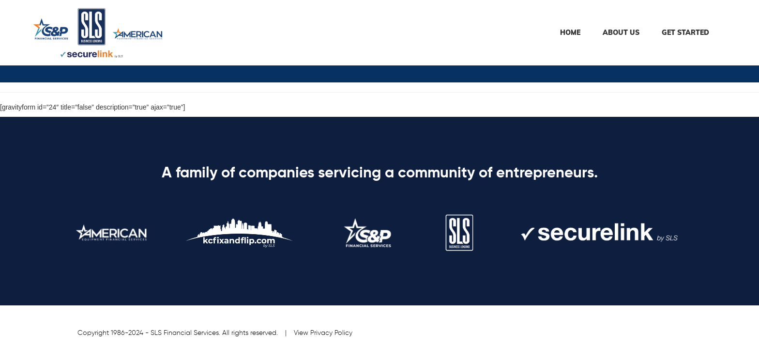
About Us (621, 32)
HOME (570, 32)
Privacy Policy (331, 333)
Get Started (685, 32)
